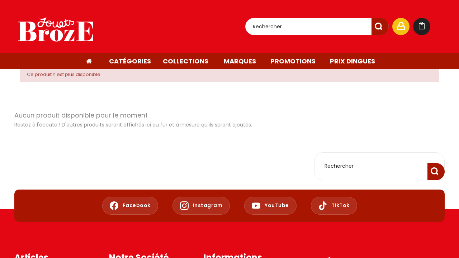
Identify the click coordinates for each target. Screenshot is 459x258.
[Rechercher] (317, 26)
